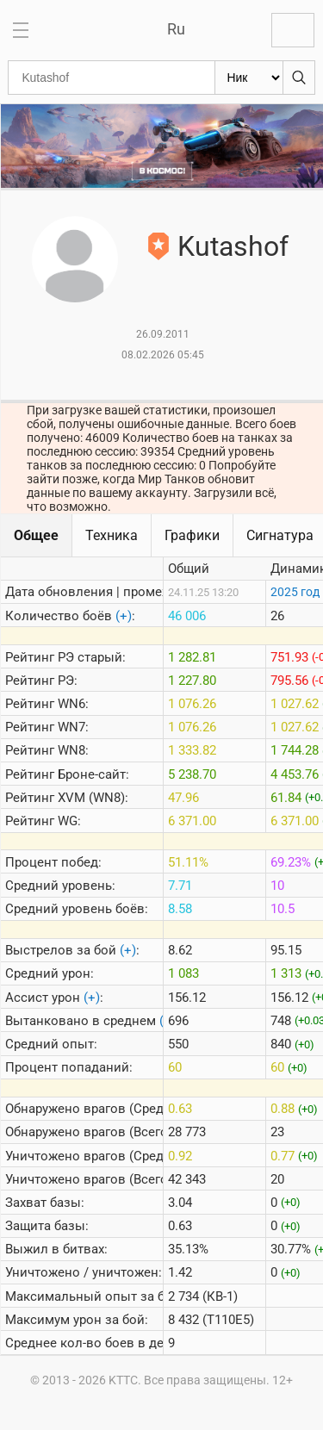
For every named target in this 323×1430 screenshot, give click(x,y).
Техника (111, 535)
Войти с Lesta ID (292, 30)
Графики (192, 535)
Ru (176, 29)
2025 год (295, 592)
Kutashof (233, 246)
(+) (123, 616)
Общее (36, 535)
